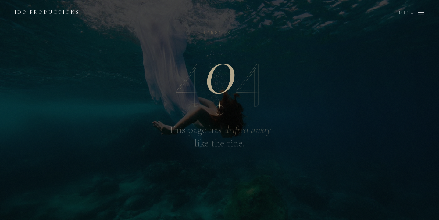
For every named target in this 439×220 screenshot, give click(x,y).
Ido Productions (47, 12)
